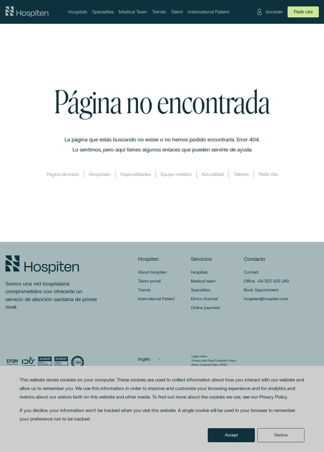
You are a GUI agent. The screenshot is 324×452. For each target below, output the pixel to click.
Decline (281, 435)
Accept (231, 435)
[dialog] (162, 409)
